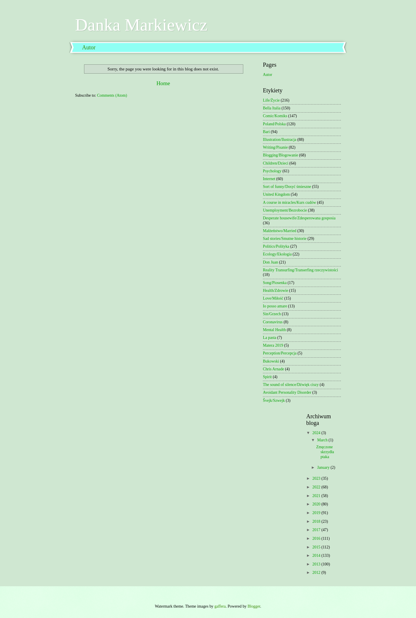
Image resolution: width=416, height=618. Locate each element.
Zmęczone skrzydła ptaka (325, 452)
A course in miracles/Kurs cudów (289, 202)
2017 (316, 530)
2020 (316, 504)
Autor (89, 47)
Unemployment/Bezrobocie (285, 210)
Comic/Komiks (275, 116)
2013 (316, 564)
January (323, 467)
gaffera (220, 606)
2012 (316, 572)
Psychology (272, 171)
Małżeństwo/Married (279, 231)
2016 (316, 538)
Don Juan (270, 262)
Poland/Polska (274, 124)
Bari (266, 132)
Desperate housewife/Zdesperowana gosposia (299, 218)
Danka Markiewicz (141, 24)
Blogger (254, 606)
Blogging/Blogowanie (280, 155)
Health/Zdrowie (275, 290)
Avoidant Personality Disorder (287, 392)
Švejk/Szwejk (274, 400)
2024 (316, 433)
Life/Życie (271, 100)
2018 (316, 521)
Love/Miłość (273, 298)
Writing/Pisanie (275, 147)
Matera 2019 (273, 345)
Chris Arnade (273, 369)
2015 (316, 547)
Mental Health (274, 330)
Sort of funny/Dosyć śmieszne (287, 186)
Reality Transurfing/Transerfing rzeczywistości (300, 270)
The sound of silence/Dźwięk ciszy (291, 384)
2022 (316, 487)
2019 (316, 513)
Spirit (267, 377)
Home (163, 83)
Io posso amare (275, 306)
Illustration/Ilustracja (279, 139)
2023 (316, 478)
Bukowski (271, 361)
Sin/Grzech (272, 314)
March (322, 440)
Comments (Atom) (112, 95)
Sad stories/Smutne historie (285, 238)
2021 (316, 496)
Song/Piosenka (275, 283)
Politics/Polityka (276, 246)
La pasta (269, 337)
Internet (269, 179)
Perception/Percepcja (279, 353)
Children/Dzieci (275, 163)
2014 (316, 555)
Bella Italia (272, 108)
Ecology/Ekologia (277, 254)
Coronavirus (273, 322)
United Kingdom (276, 194)
